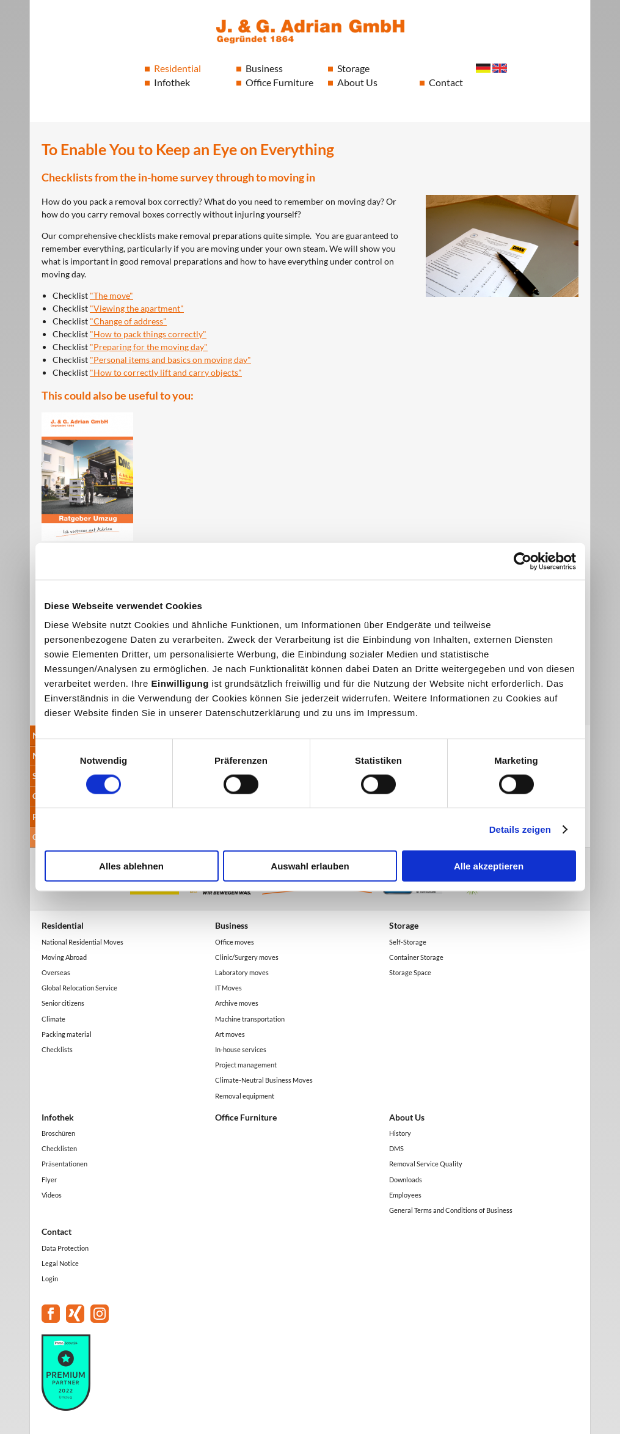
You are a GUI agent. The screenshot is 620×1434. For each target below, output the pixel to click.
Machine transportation (250, 1019)
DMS (396, 1148)
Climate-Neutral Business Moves (264, 1080)
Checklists (57, 1049)
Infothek (172, 82)
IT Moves (228, 988)
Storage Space (410, 972)
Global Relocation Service (79, 988)
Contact (446, 82)
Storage (353, 68)
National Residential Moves (82, 942)
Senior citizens (63, 1003)
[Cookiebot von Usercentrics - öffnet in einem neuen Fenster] (522, 561)
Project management (246, 1065)
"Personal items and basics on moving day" (170, 359)
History (400, 1133)
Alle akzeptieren (488, 866)
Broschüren (58, 1133)
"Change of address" (128, 321)
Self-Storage (407, 942)
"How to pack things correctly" (148, 334)
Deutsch (483, 68)
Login (50, 1278)
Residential (177, 68)
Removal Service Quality (425, 1164)
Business (264, 68)
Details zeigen (520, 829)
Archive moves (236, 1003)
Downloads (405, 1179)
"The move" (111, 295)
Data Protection (65, 1248)
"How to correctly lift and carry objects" (166, 372)
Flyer (49, 1179)
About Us (357, 82)
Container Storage (416, 957)
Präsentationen (64, 1164)
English (499, 68)
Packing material (67, 1034)
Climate (53, 1019)
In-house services (240, 1049)
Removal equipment (244, 1096)
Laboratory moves (242, 972)
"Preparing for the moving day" (149, 347)
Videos (52, 1195)
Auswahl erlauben (310, 866)
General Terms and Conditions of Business (450, 1210)
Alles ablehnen (131, 866)
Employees (405, 1195)
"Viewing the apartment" (137, 308)
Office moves (234, 942)
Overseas (56, 972)
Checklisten (59, 1148)
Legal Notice (60, 1263)
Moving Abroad (64, 957)
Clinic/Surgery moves (247, 957)
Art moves (230, 1034)
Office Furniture (279, 82)
